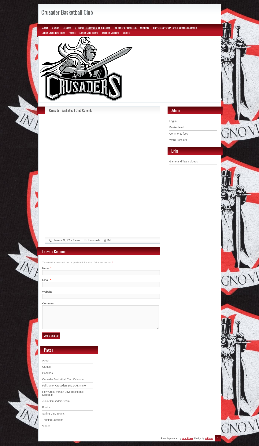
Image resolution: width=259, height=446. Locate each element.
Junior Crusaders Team (53, 32)
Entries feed (176, 127)
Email (45, 279)
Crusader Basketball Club (67, 12)
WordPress (187, 443)
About (45, 28)
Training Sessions (110, 32)
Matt (109, 240)
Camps (55, 28)
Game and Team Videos (183, 161)
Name (46, 268)
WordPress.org (178, 139)
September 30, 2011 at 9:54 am (67, 240)
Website (47, 291)
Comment (48, 303)
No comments (94, 240)
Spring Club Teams (88, 32)
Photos (72, 32)
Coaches (67, 28)
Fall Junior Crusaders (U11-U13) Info (131, 28)
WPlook (209, 443)
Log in (173, 121)
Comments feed (178, 133)
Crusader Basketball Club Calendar (92, 28)
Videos (126, 32)
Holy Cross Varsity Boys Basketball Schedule (175, 28)
